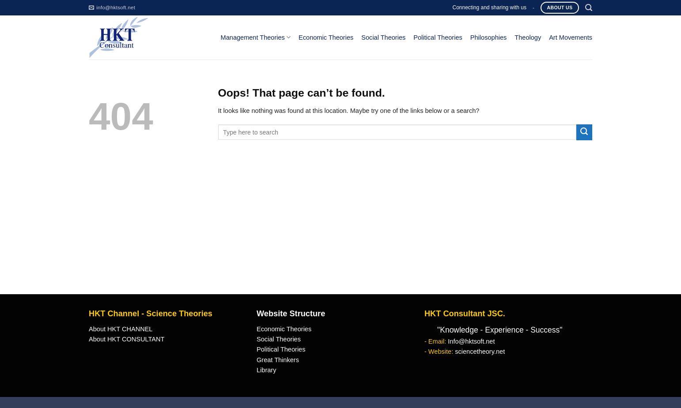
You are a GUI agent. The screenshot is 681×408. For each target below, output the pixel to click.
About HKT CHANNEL (120, 329)
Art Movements (570, 37)
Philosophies (488, 37)
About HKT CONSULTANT (126, 339)
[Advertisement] (340, 228)
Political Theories (437, 37)
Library (266, 370)
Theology (528, 37)
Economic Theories (326, 37)
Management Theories (256, 37)
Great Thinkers (278, 359)
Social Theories (383, 37)
